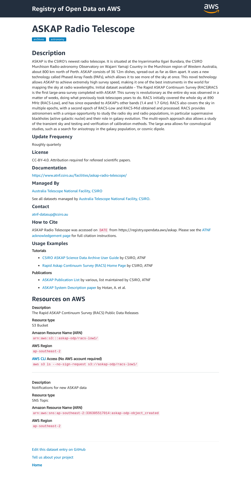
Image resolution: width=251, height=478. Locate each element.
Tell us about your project (52, 457)
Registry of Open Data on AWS (76, 8)
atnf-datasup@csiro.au (50, 214)
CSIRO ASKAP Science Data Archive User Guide (80, 257)
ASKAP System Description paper (69, 287)
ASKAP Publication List (61, 279)
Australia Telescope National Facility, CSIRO (67, 191)
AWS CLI (39, 358)
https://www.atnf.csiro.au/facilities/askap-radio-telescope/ (79, 175)
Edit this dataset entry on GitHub (58, 449)
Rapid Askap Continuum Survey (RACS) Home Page (84, 265)
